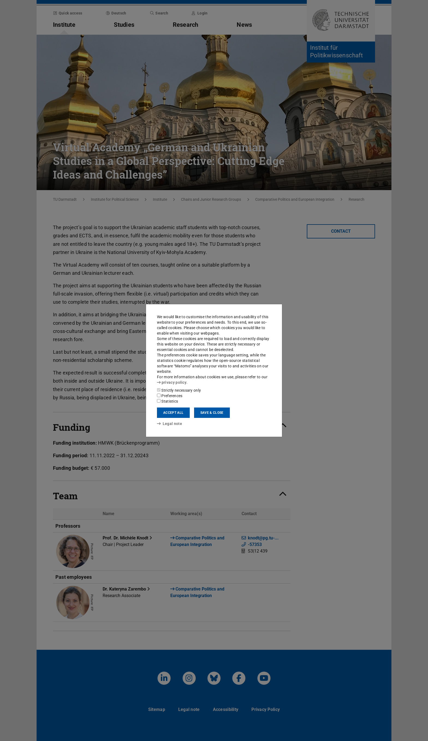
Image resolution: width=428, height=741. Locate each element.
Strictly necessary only (179, 390)
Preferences (170, 396)
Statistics (167, 401)
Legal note (169, 423)
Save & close (212, 413)
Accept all (173, 413)
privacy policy (171, 382)
